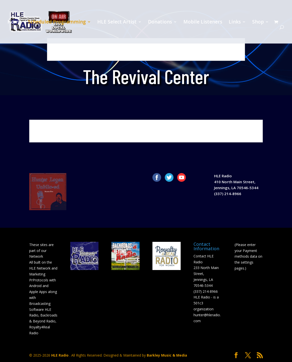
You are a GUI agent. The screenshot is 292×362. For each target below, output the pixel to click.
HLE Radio (60, 355)
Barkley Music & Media (167, 355)
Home (14, 22)
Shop (258, 22)
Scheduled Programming (57, 22)
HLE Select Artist (117, 22)
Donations (160, 22)
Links (235, 22)
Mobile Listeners (202, 22)
